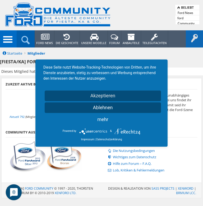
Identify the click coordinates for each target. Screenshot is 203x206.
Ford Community (39, 188)
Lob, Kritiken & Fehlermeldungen (135, 170)
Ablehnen (103, 107)
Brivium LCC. (186, 193)
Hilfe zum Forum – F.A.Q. (129, 163)
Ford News (185, 13)
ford (180, 18)
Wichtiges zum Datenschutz (131, 157)
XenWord (185, 188)
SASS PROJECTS (162, 188)
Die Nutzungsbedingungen (131, 150)
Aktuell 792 (17, 117)
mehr (102, 119)
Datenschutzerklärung (109, 139)
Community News (186, 23)
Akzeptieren (103, 95)
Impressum (87, 139)
